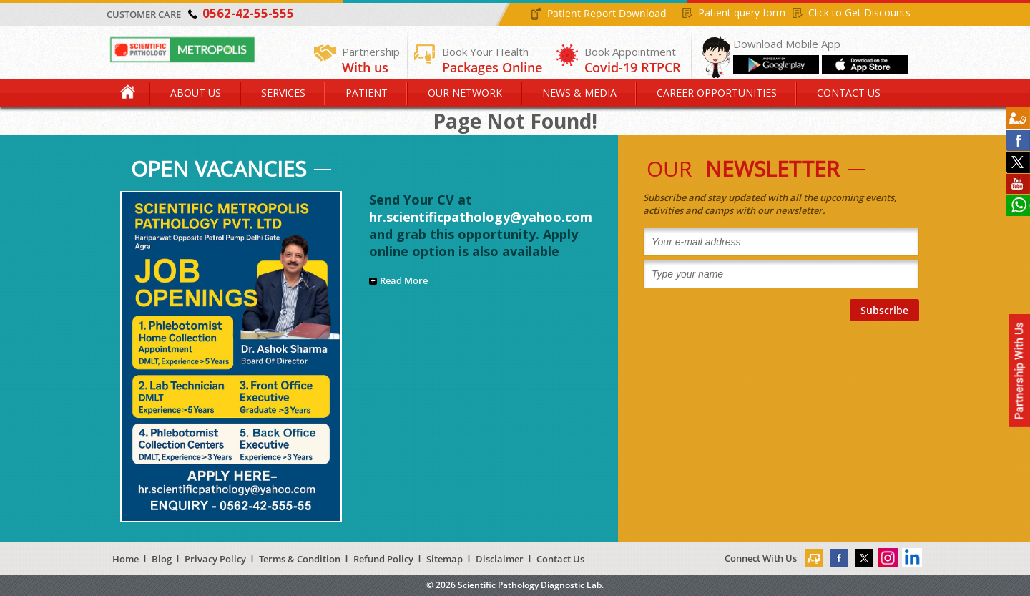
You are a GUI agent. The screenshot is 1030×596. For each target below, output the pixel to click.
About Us (195, 92)
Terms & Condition (299, 558)
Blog (162, 558)
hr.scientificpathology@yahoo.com (480, 216)
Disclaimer (500, 558)
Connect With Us (761, 558)
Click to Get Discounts (859, 12)
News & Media (579, 92)
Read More (404, 280)
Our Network (465, 92)
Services (283, 92)
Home (128, 93)
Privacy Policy (215, 558)
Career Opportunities (717, 92)
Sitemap (444, 558)
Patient (366, 92)
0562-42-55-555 (248, 13)
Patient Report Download (607, 13)
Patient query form (741, 12)
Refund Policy (383, 558)
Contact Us (849, 92)
